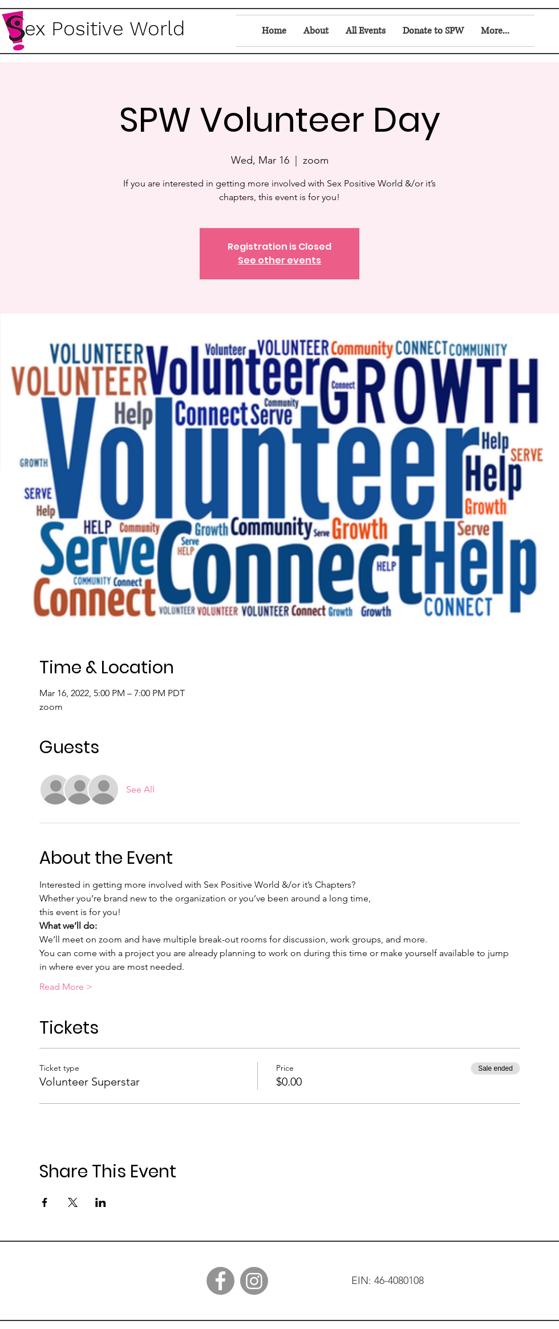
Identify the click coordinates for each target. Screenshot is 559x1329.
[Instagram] (254, 1281)
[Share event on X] (72, 1202)
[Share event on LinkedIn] (100, 1202)
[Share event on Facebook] (44, 1202)
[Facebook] (220, 1281)
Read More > (65, 986)
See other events (279, 260)
